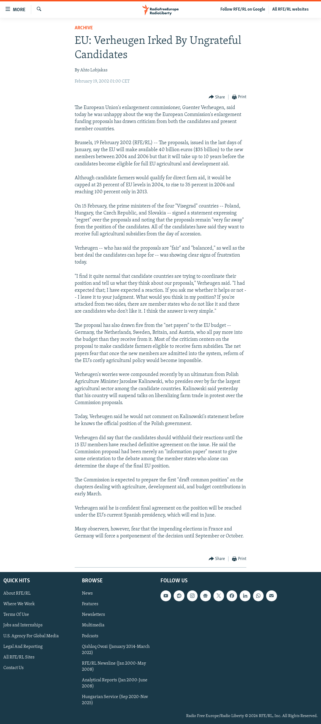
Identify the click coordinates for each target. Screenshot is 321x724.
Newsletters (93, 614)
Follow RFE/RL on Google (242, 9)
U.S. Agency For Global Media (31, 636)
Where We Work (19, 604)
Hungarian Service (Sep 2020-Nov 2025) (115, 700)
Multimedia (93, 625)
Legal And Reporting (23, 646)
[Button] (217, 97)
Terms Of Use (16, 614)
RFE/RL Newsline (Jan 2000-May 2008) (114, 666)
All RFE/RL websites (290, 9)
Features (90, 604)
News (87, 593)
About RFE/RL (17, 593)
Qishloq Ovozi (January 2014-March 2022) (116, 649)
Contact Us (13, 668)
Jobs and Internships (23, 625)
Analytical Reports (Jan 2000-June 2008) (114, 683)
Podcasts (90, 636)
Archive (84, 28)
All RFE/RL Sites (19, 657)
